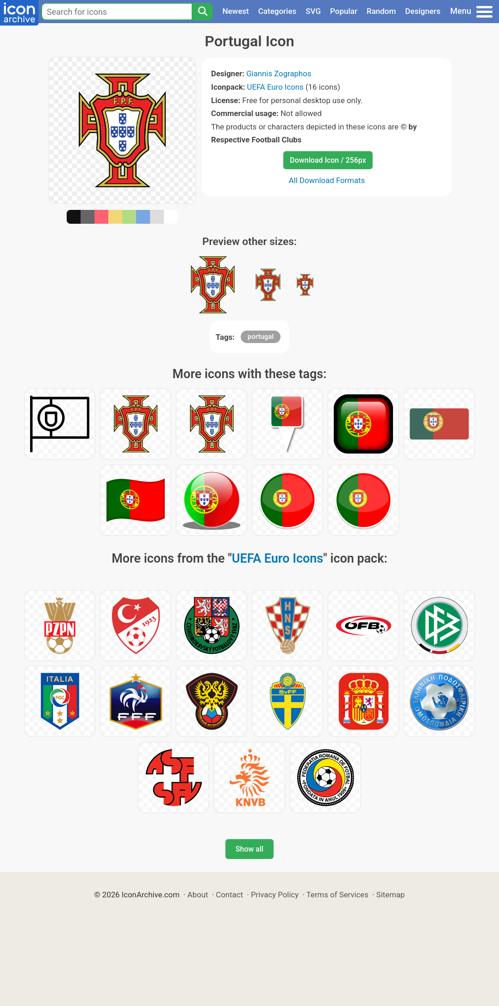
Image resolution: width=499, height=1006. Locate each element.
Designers (422, 11)
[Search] (202, 11)
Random (381, 11)
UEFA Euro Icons (275, 87)
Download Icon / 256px (328, 160)
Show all (249, 849)
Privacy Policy (275, 894)
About (197, 894)
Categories (277, 11)
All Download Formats (327, 180)
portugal (261, 336)
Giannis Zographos (278, 73)
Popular (343, 11)
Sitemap (390, 894)
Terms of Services (337, 894)
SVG (313, 11)
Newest (235, 11)
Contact (229, 894)
